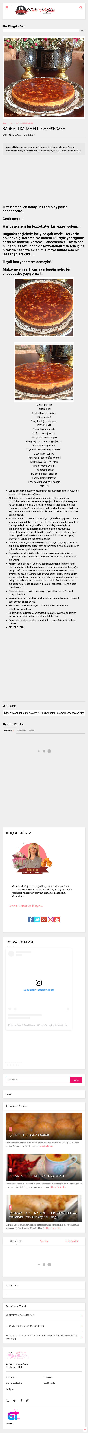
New (11, 123)
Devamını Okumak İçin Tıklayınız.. (26, 906)
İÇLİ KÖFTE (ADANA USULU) (29, 1134)
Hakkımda (49, 1383)
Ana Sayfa (11, 1377)
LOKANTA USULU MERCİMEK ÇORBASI (36, 1175)
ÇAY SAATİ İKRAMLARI (24, 123)
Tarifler (48, 1377)
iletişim (9, 1389)
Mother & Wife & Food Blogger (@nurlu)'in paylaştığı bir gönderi (37, 1025)
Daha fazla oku (46, 1146)
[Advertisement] (44, 181)
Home (4, 123)
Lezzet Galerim (14, 1383)
